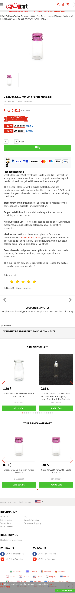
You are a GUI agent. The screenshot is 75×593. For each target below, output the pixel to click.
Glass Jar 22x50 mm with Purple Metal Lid (19, 471)
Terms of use (5, 523)
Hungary (51, 576)
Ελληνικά (31, 571)
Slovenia (49, 581)
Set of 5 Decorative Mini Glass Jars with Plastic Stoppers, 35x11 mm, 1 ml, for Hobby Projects (56, 396)
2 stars (17, 281)
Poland (21, 581)
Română (46, 571)
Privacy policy (6, 520)
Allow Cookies (64, 590)
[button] (22, 413)
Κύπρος (64, 581)
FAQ (25, 516)
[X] (1, 584)
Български (16, 571)
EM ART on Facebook (12, 554)
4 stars (28, 281)
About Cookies (6, 526)
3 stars (23, 281)
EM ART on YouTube (11, 559)
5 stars (34, 281)
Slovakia (35, 581)
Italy (9, 581)
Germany (60, 571)
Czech (37, 576)
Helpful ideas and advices (11, 540)
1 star (12, 281)
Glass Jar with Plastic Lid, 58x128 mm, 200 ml (19, 395)
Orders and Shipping (32, 523)
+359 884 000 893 (56, 11)
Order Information (31, 520)
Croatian (24, 576)
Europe (64, 576)
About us (4, 516)
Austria (10, 576)
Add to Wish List (25, 102)
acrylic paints (27, 237)
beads (38, 237)
